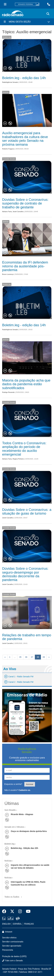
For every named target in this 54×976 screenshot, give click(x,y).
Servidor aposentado (11, 946)
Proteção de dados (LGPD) (14, 956)
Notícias (6, 92)
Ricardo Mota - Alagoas (22, 814)
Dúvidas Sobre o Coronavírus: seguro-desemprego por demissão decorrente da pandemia (25, 574)
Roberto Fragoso (8, 149)
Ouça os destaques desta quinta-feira (29, 831)
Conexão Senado (9, 159)
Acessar (29, 784)
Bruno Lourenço (7, 274)
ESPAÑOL (17, 924)
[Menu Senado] (5, 4)
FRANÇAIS (29, 924)
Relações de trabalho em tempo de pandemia (26, 637)
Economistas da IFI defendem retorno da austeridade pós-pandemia (25, 266)
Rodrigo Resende (8, 392)
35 (20, 657)
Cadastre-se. (25, 790)
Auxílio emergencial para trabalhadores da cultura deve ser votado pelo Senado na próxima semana (25, 138)
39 (44, 657)
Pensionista (7, 950)
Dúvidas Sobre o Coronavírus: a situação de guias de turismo (26, 511)
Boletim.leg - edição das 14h (24, 78)
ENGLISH (6, 924)
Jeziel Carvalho (18, 211)
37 (32, 657)
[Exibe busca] (48, 13)
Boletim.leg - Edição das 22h (24, 848)
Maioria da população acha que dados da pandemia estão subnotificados (26, 384)
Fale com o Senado (12, 960)
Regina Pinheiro (18, 459)
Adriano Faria (7, 211)
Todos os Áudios (13, 896)
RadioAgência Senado (10, 82)
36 (26, 657)
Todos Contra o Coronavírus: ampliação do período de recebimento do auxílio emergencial (24, 448)
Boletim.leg (7, 37)
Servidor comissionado (12, 941)
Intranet (7, 932)
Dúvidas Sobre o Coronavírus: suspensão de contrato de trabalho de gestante (25, 203)
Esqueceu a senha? (13, 784)
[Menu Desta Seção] (27, 21)
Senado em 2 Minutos (14, 827)
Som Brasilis (10, 810)
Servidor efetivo (9, 937)
